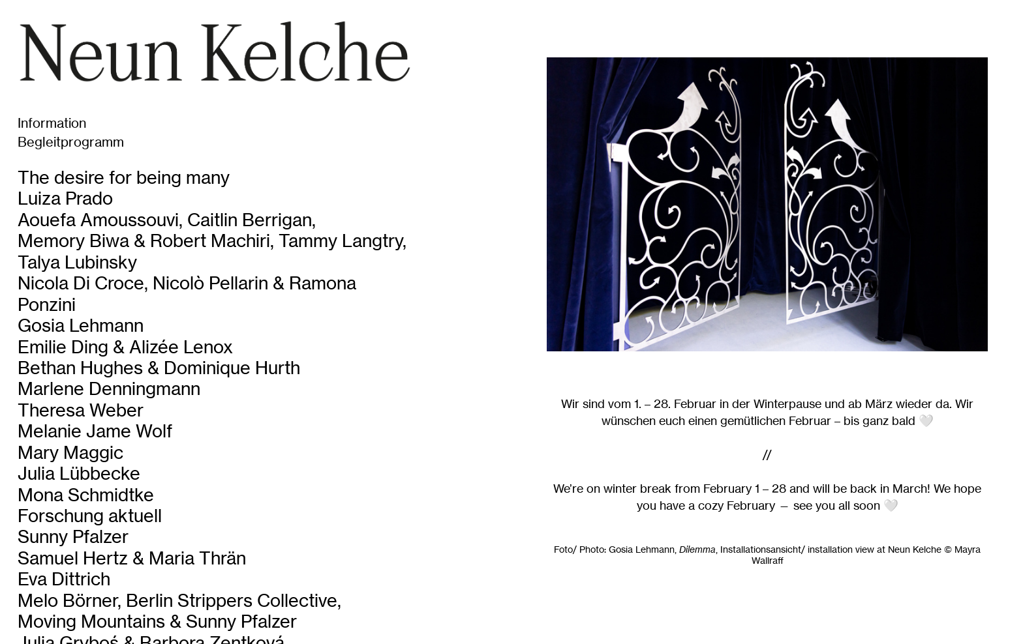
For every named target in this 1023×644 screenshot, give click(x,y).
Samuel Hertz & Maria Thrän (132, 558)
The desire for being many (124, 177)
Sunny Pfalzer (73, 537)
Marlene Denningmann (109, 389)
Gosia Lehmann (81, 325)
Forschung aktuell (90, 516)
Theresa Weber (81, 410)
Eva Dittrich (64, 579)
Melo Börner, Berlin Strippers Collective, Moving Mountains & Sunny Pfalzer (179, 611)
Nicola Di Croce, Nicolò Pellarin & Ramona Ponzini (187, 293)
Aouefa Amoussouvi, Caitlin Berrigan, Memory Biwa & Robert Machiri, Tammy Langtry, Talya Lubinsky (212, 241)
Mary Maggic (70, 452)
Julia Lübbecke (79, 473)
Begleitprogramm (71, 142)
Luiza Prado (65, 198)
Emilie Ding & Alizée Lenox (125, 347)
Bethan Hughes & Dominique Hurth (159, 368)
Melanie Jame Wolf (95, 431)
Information (52, 123)
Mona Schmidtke (86, 495)
